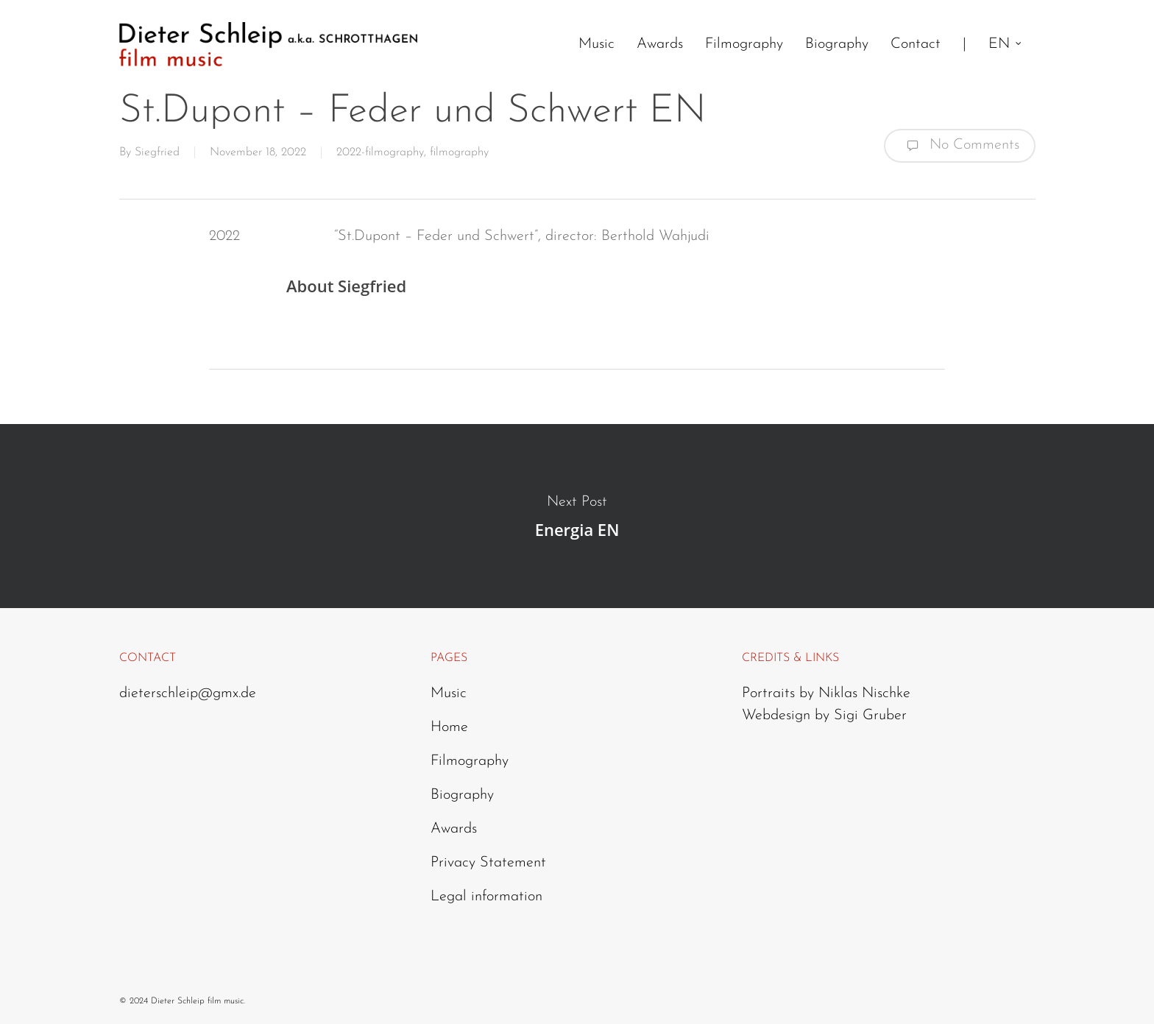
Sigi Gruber (870, 715)
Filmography (470, 761)
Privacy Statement (488, 862)
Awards (454, 829)
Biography (462, 795)
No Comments (959, 146)
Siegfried (157, 152)
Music (449, 693)
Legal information (486, 896)
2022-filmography (380, 152)
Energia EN (577, 516)
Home (449, 727)
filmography (459, 152)
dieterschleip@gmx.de (187, 693)
